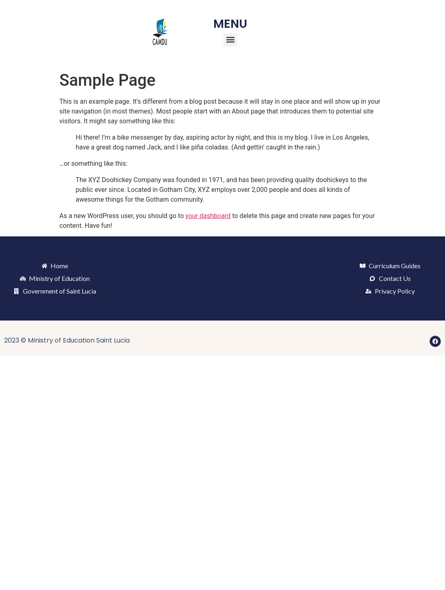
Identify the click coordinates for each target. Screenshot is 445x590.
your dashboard (208, 216)
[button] (230, 40)
